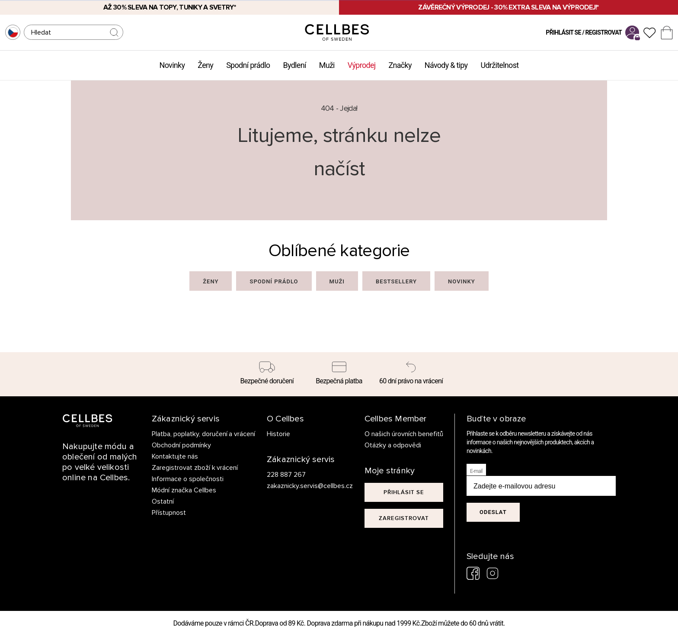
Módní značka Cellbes (184, 490)
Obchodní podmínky (181, 445)
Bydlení (294, 65)
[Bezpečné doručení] (267, 374)
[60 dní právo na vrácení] (411, 374)
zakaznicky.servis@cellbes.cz (301, 486)
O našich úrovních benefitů (404, 434)
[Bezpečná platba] (339, 374)
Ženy (205, 65)
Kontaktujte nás (175, 456)
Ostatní (163, 501)
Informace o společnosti (188, 479)
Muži (327, 65)
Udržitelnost (499, 65)
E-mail (476, 471)
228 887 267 (286, 474)
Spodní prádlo (248, 65)
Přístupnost (169, 512)
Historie (278, 434)
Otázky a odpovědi (393, 445)
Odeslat (493, 512)
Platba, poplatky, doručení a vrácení (204, 434)
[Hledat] (73, 32)
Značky (399, 65)
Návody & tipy (446, 65)
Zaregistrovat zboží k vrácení (195, 467)
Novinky (172, 65)
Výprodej (362, 65)
